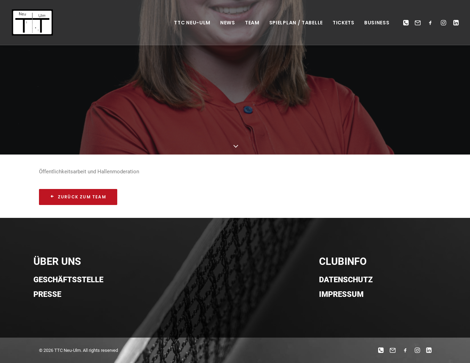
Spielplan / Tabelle (296, 22)
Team (252, 22)
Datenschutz (346, 279)
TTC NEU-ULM (192, 22)
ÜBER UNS (57, 261)
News (227, 22)
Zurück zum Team (78, 197)
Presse (47, 294)
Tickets (344, 22)
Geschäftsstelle (68, 279)
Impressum (341, 294)
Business (377, 22)
